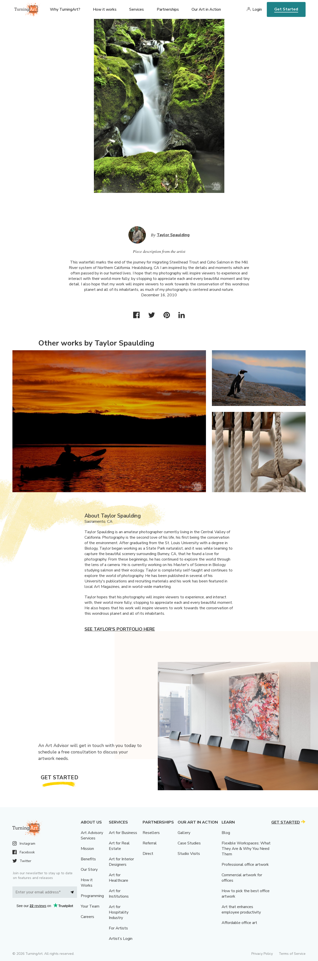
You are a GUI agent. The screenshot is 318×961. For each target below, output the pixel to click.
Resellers (151, 832)
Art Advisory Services (92, 835)
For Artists (118, 928)
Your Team (90, 906)
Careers (87, 916)
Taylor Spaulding (173, 235)
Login (257, 9)
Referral (150, 843)
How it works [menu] (105, 9)
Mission (87, 848)
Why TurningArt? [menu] (65, 9)
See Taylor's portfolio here (119, 629)
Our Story (89, 869)
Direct (148, 853)
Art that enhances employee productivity (241, 909)
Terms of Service (292, 953)
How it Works (87, 882)
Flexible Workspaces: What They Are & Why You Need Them (246, 848)
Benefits (88, 859)
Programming (92, 896)
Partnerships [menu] (168, 9)
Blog (226, 832)
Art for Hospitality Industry (118, 912)
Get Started (286, 9)
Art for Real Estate (119, 845)
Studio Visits (189, 853)
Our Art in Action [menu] (206, 9)
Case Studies (189, 843)
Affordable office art (239, 922)
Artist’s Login (120, 938)
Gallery (184, 832)
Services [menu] (136, 9)
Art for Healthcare (118, 877)
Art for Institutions (119, 893)
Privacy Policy (262, 953)
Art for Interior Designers (121, 861)
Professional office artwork (245, 864)
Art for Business (123, 832)
